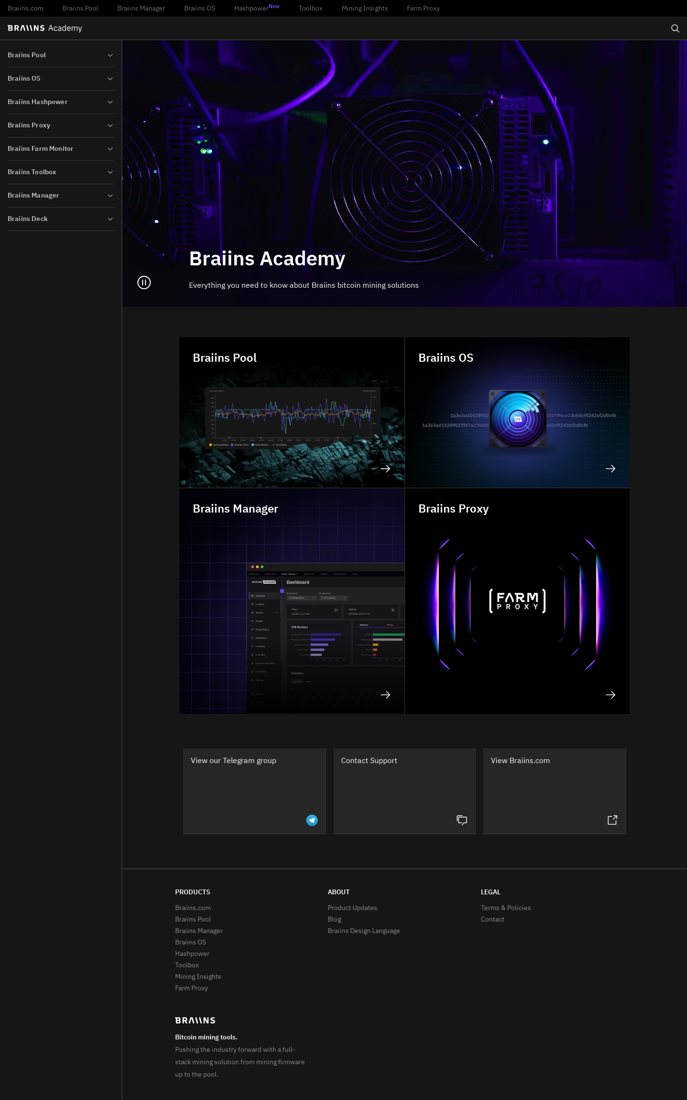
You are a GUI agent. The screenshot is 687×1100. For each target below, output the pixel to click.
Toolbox (311, 8)
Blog (334, 919)
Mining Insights (365, 8)
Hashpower (257, 8)
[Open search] (675, 28)
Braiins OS (199, 8)
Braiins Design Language (364, 931)
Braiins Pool (80, 8)
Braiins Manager (141, 8)
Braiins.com (25, 8)
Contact (492, 919)
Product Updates (352, 908)
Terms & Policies (506, 908)
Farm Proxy (423, 8)
